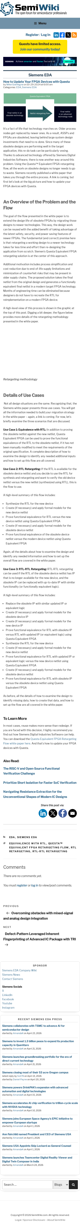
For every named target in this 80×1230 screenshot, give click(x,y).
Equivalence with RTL (27, 843)
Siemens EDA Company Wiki (19, 970)
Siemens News (11, 974)
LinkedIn (7, 995)
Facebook (8, 999)
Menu (40, 23)
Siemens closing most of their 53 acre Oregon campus (35, 1072)
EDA (18, 87)
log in (34, 885)
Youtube (7, 1003)
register (22, 885)
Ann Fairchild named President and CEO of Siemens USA (36, 1134)
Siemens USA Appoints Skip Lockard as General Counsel (36, 1145)
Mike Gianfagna (14, 84)
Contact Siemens (12, 979)
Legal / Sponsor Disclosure (30, 1219)
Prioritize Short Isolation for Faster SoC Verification (39, 782)
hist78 (20, 1076)
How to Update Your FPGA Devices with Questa (36, 81)
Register (32, 35)
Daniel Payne (20, 1079)
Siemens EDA (29, 87)
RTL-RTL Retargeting (50, 851)
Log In (45, 35)
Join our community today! (40, 49)
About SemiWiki (56, 1219)
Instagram (8, 1007)
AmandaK (18, 1033)
